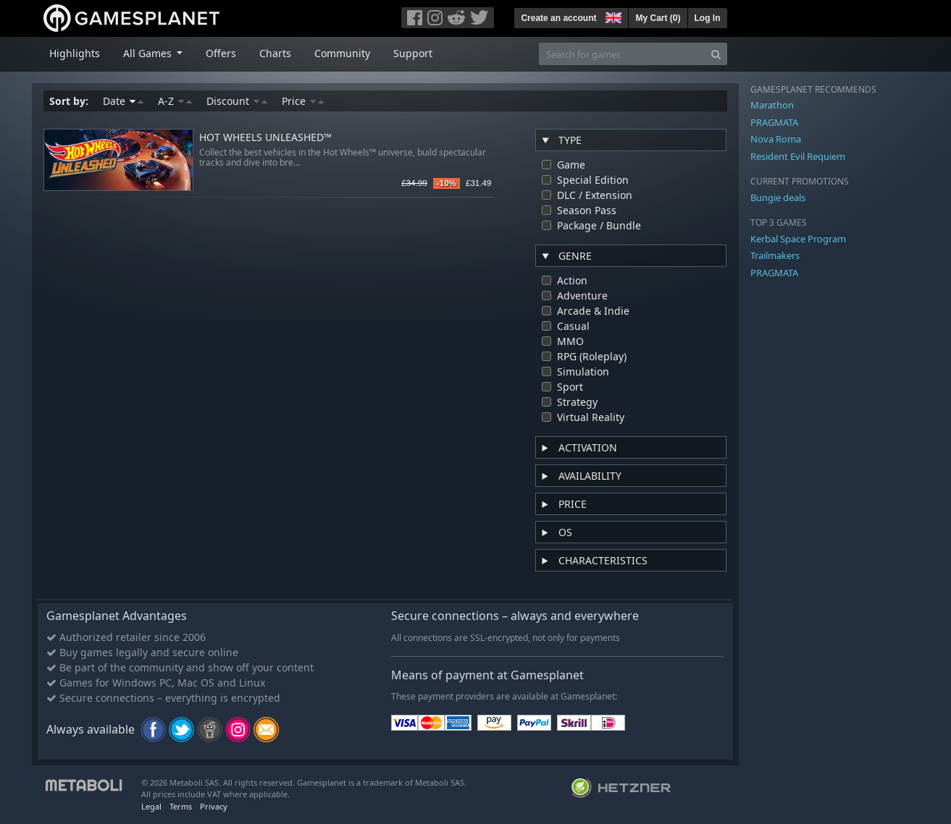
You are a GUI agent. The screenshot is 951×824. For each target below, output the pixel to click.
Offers (221, 53)
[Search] (716, 54)
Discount (236, 101)
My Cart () (657, 18)
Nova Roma (775, 138)
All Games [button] (149, 53)
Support (412, 53)
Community (342, 53)
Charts (275, 53)
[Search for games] (622, 54)
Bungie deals (777, 197)
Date (123, 101)
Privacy (213, 806)
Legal (151, 806)
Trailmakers (775, 255)
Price (303, 101)
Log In (708, 18)
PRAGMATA (774, 122)
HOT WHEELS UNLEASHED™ (265, 138)
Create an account (558, 18)
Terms (180, 806)
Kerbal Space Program (798, 238)
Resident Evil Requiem (797, 156)
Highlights (74, 53)
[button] (612, 16)
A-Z (175, 101)
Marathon (772, 104)
